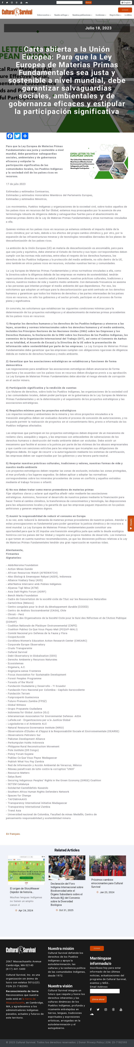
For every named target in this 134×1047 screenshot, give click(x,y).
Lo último (128, 15)
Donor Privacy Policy (91, 1042)
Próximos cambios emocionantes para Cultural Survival (107, 883)
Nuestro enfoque (60, 15)
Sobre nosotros (43, 15)
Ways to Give (114, 15)
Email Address (99, 986)
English (126, 3)
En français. (13, 833)
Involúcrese (100, 15)
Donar (125, 10)
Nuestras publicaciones (81, 15)
